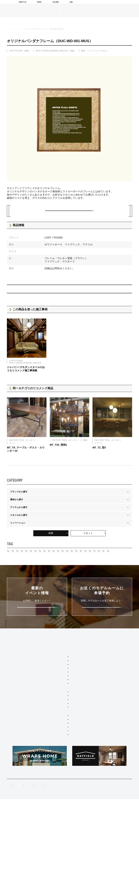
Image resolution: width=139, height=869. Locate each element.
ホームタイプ (55, 737)
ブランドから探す (61, 29)
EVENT (10, 756)
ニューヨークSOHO (55, 568)
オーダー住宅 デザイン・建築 (67, 775)
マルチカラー (93, 580)
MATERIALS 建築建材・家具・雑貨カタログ (33, 29)
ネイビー (46, 574)
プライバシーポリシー (104, 854)
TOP (9, 679)
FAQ (9, 854)
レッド (78, 574)
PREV (15, 296)
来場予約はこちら (101, 643)
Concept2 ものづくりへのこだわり (110, 693)
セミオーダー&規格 (58, 686)
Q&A (70, 5)
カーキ (62, 574)
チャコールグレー (54, 580)
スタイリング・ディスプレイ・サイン (70, 801)
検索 (51, 542)
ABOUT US (12, 688)
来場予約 (123, 5)
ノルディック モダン (118, 568)
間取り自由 (58, 741)
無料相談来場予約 (30, 854)
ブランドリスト (14, 703)
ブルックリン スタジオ (39, 562)
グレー (93, 574)
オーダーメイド (14, 733)
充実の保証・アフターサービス (109, 718)
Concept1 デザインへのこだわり (110, 686)
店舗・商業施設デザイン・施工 (68, 780)
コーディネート (60, 789)
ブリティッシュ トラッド (86, 568)
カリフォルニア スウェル (65, 701)
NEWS (35, 5)
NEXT (124, 296)
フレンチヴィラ (100, 562)
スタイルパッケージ (59, 692)
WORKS (11, 748)
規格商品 (11, 739)
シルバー (109, 574)
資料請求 (94, 5)
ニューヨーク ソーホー (64, 716)
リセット (88, 542)
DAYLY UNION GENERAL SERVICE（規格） (56, 51)
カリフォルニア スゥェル (71, 562)
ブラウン (113, 580)
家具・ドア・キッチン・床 (66, 794)
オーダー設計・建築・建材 (62, 770)
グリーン (32, 580)
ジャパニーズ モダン (22, 574)
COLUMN (53, 5)
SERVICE (54, 679)
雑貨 (83, 51)
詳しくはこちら (37, 643)
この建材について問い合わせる (69, 214)
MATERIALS (13, 727)
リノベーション (60, 756)
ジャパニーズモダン (99, 51)
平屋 (55, 751)
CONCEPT (99, 679)
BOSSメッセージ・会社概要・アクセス (25, 696)
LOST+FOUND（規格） (81, 29)
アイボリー (17, 586)
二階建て (57, 746)
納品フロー (99, 706)
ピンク (75, 580)
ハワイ (15, 562)
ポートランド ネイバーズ (24, 568)
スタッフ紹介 (13, 709)
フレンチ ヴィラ (61, 706)
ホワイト (54, 586)
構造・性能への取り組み (106, 712)
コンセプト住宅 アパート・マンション (71, 763)
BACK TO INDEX (70, 296)
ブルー (15, 580)
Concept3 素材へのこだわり (108, 701)
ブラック (36, 586)
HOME (9, 29)
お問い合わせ (76, 854)
